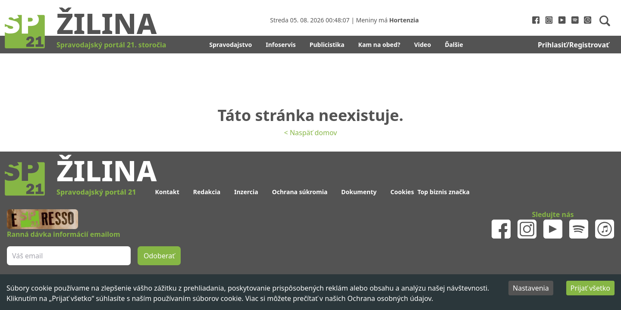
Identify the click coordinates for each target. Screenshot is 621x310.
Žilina (106, 22)
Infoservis (281, 44)
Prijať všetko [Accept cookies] (590, 288)
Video (422, 44)
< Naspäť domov (310, 132)
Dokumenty (358, 192)
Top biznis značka (443, 192)
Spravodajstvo (230, 44)
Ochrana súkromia (300, 192)
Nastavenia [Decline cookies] (531, 288)
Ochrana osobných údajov (390, 298)
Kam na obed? (379, 44)
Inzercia (246, 192)
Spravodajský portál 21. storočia (111, 45)
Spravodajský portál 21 (96, 192)
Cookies (402, 192)
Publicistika (327, 44)
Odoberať (159, 255)
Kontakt (167, 192)
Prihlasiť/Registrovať (573, 45)
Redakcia (206, 192)
